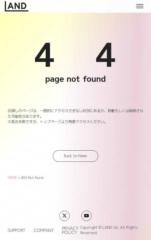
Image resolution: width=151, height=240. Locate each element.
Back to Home (75, 155)
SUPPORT (17, 230)
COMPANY (44, 230)
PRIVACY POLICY (70, 230)
